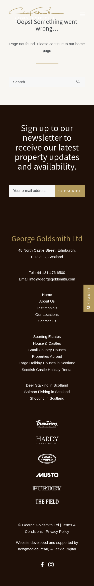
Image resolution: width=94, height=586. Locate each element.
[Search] (47, 82)
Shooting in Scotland (47, 398)
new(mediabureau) (33, 549)
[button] (82, 14)
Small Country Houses (47, 350)
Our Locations (47, 314)
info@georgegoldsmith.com (52, 279)
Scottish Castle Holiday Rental (47, 370)
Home (47, 294)
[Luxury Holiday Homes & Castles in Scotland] (36, 14)
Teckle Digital (65, 549)
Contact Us (47, 321)
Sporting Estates (47, 336)
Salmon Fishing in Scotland (47, 392)
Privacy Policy (57, 531)
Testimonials (47, 308)
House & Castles (47, 343)
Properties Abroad (47, 356)
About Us (47, 301)
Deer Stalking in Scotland (47, 385)
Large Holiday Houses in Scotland (47, 363)
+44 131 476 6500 (50, 272)
